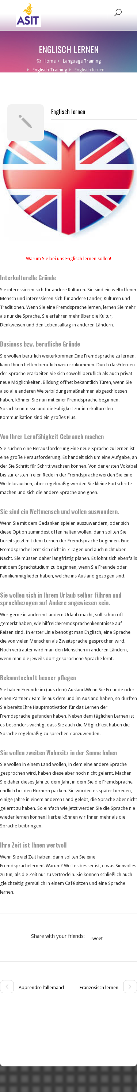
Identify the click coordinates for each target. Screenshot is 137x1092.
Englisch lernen (68, 111)
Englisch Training (50, 69)
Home (46, 61)
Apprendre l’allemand (32, 987)
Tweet (96, 938)
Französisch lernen (108, 987)
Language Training (82, 61)
